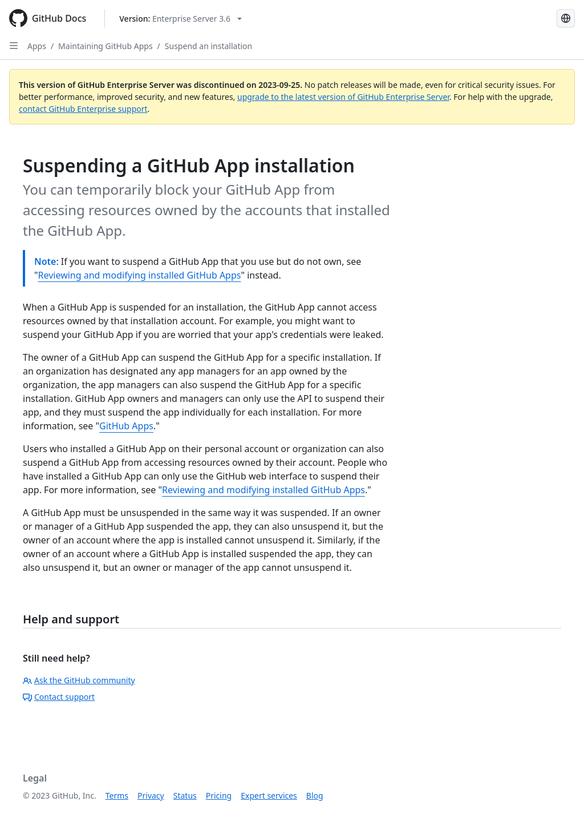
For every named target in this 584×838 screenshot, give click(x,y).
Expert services (269, 795)
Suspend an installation (208, 46)
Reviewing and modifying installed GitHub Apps (139, 275)
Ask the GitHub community (79, 680)
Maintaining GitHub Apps (105, 46)
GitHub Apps (126, 426)
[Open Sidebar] (14, 46)
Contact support (59, 696)
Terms (117, 795)
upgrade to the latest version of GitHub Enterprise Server (343, 96)
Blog (314, 795)
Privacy (150, 795)
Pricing (219, 795)
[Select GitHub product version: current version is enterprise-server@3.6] (180, 18)
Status (185, 795)
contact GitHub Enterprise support (83, 108)
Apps (36, 46)
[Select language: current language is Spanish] (566, 18)
